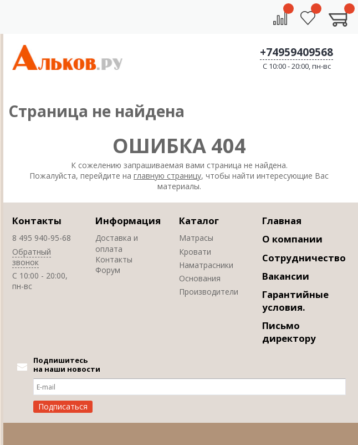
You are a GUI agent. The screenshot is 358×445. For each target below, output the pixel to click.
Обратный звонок (31, 256)
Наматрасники (206, 265)
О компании (292, 238)
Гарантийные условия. (295, 300)
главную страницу (167, 175)
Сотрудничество (304, 257)
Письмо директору (289, 332)
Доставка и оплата (116, 243)
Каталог (199, 220)
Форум (107, 270)
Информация (128, 220)
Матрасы (196, 237)
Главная (281, 220)
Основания (200, 278)
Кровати (195, 251)
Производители (208, 291)
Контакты (37, 220)
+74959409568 (296, 52)
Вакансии (285, 276)
